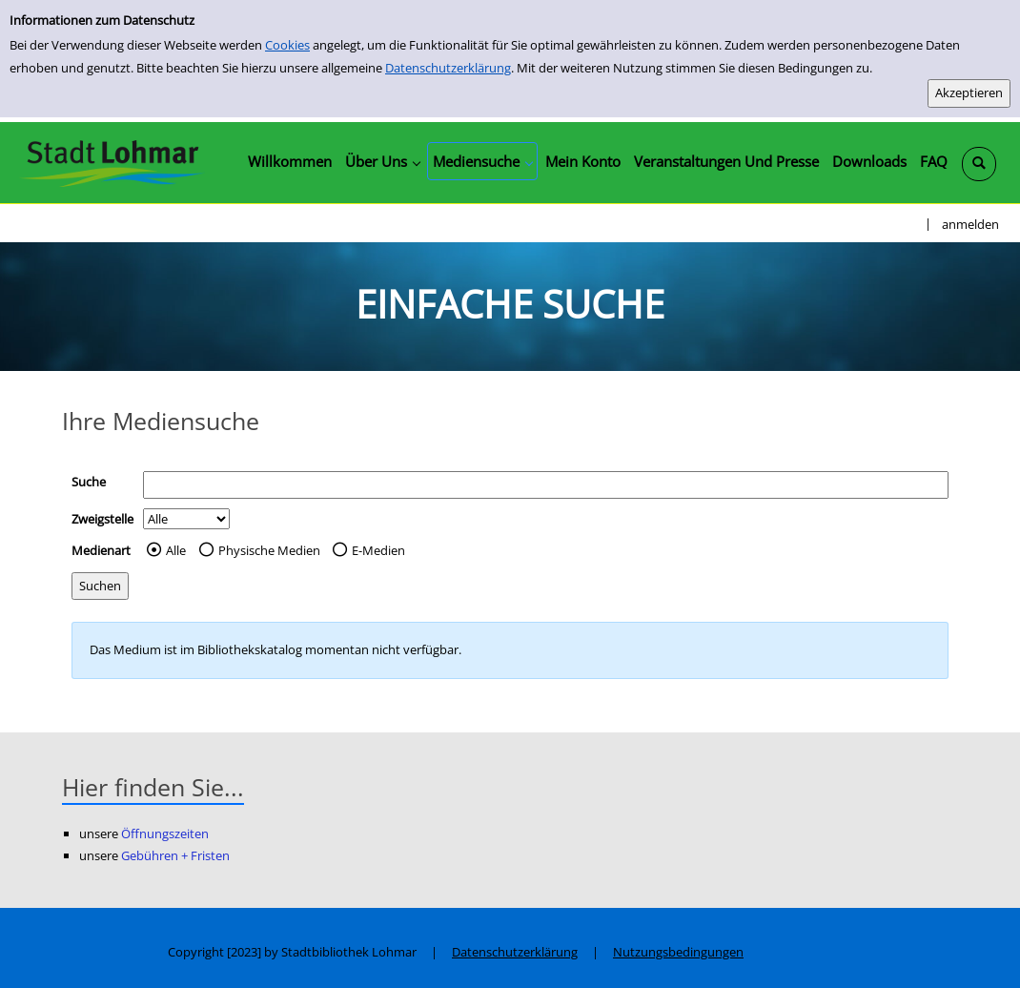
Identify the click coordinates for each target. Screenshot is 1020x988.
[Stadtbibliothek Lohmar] (112, 162)
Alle (176, 550)
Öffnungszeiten (165, 833)
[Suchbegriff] (546, 485)
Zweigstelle (102, 518)
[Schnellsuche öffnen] (979, 164)
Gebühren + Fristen (175, 855)
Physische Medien (269, 550)
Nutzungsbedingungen (678, 951)
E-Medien (378, 550)
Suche (88, 481)
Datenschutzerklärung (448, 67)
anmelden (970, 224)
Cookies (287, 44)
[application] (382, 161)
